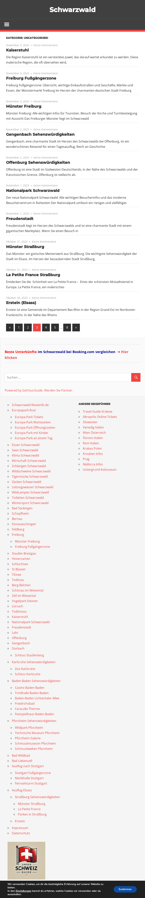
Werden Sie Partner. (58, 390)
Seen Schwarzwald (25, 450)
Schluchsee (20, 564)
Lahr (15, 633)
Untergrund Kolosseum (99, 470)
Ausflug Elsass (22, 790)
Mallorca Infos (93, 465)
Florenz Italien (93, 438)
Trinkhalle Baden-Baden (32, 693)
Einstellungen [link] (23, 891)
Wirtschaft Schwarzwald (29, 461)
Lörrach (17, 606)
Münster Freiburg (23, 106)
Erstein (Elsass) (21, 303)
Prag (86, 459)
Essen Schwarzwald (25, 445)
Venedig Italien (93, 428)
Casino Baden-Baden (29, 688)
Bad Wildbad (21, 756)
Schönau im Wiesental (27, 590)
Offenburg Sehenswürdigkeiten (38, 163)
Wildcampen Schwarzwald (30, 492)
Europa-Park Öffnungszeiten (35, 428)
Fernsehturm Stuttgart (31, 784)
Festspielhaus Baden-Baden (34, 714)
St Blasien (19, 569)
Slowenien (90, 422)
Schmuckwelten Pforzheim (34, 749)
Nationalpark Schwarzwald (32, 191)
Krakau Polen (92, 449)
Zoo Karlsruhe (25, 669)
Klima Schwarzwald (25, 456)
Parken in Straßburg (32, 814)
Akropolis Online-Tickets (100, 417)
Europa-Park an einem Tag (33, 438)
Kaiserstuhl (17, 50)
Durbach (18, 649)
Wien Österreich (94, 433)
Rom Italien (91, 443)
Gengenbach (21, 643)
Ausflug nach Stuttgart (28, 766)
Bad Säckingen (22, 508)
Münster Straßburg (25, 247)
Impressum (20, 828)
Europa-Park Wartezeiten (33, 422)
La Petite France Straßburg (33, 275)
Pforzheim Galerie (28, 738)
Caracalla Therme (27, 709)
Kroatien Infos (93, 454)
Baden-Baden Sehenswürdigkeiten (36, 681)
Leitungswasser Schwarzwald (32, 487)
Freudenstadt (19, 219)
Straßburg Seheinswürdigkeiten (37, 797)
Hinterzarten (21, 559)
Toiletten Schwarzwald (28, 498)
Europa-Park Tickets (29, 417)
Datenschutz (21, 833)
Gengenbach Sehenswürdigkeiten (40, 135)
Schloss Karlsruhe (27, 674)
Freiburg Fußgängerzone (31, 78)
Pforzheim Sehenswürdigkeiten (34, 721)
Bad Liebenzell (22, 761)
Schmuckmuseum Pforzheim (35, 744)
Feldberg (18, 529)
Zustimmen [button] (124, 889)
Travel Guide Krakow (97, 412)
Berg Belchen (21, 585)
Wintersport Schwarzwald (30, 503)
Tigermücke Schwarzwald (30, 477)
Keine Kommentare (45, 45)
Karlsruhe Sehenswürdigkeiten (34, 662)
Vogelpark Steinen (25, 601)
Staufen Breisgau (24, 554)
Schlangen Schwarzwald (29, 466)
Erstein (20, 821)
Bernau (17, 519)
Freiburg (18, 535)
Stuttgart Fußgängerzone (33, 773)
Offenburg (19, 638)
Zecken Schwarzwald (26, 482)
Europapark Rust (24, 410)
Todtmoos (19, 612)
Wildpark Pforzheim (29, 728)
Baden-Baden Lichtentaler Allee (37, 698)
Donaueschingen (24, 524)
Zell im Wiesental (24, 596)
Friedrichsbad (25, 704)
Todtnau (18, 580)
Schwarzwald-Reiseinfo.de (30, 405)
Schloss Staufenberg (29, 655)
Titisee (16, 575)
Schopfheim (20, 514)
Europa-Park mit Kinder (31, 433)
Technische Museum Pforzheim (37, 733)
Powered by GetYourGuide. (24, 390)
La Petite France (29, 809)
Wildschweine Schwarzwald (31, 471)
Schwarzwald (72, 9)
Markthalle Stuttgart (29, 778)
